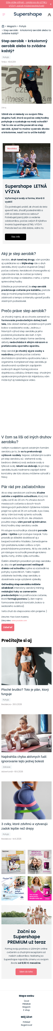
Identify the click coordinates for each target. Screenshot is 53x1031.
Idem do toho (26, 971)
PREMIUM (26, 1004)
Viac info (15, 236)
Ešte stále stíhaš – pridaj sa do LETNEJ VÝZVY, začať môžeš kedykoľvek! (26, 4)
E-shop (26, 1010)
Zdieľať (7, 627)
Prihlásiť (49, 14)
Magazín (26, 1007)
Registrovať (26, 1025)
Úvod (26, 1001)
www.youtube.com (19, 620)
